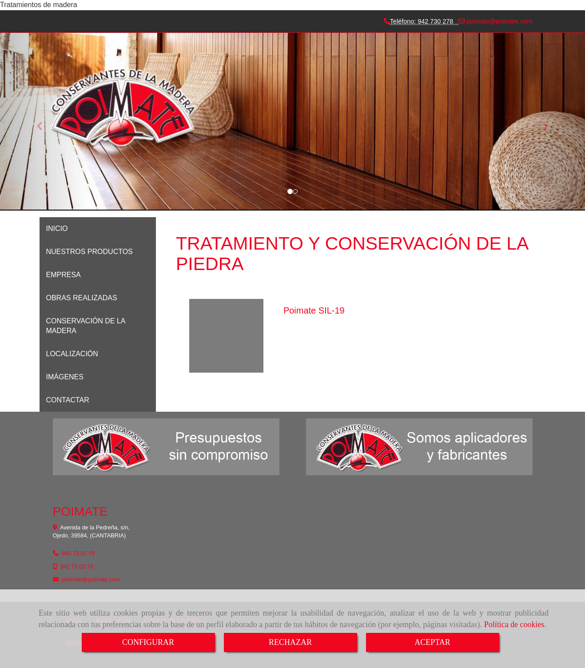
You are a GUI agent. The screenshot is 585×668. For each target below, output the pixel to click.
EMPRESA (63, 274)
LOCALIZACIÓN (72, 354)
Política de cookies (514, 624)
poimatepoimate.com (498, 21)
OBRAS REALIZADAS (81, 298)
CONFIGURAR (148, 642)
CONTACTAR (67, 400)
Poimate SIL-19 (314, 310)
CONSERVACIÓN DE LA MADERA (85, 325)
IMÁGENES (65, 377)
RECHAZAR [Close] (290, 642)
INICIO (57, 228)
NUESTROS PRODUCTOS (89, 251)
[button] (541, 122)
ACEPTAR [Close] (432, 642)
